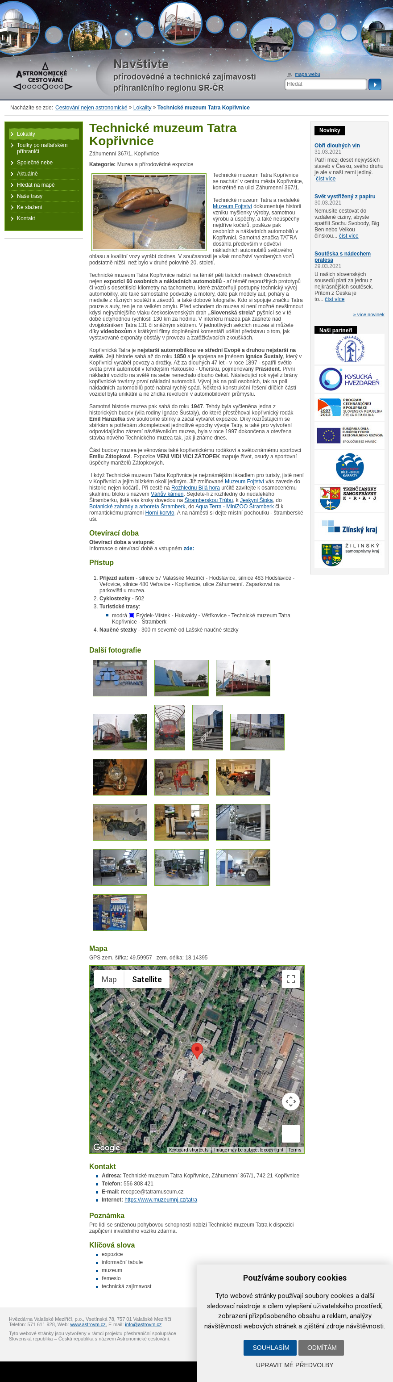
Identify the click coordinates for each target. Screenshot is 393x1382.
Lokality (142, 108)
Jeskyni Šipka (256, 500)
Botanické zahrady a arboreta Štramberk (137, 506)
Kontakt (26, 218)
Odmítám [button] (322, 1347)
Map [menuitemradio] (109, 979)
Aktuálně (27, 174)
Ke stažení (29, 207)
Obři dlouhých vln (337, 145)
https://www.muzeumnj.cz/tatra (160, 1200)
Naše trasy (29, 196)
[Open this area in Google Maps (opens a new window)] (106, 1147)
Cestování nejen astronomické (91, 108)
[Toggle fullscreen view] (291, 979)
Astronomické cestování (42, 76)
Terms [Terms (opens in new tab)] (295, 1149)
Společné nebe (35, 162)
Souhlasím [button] (270, 1347)
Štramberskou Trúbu (208, 500)
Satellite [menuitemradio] (147, 979)
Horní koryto (159, 513)
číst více (325, 179)
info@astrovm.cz (143, 1324)
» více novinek (369, 314)
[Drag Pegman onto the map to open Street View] (291, 1134)
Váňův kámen (167, 494)
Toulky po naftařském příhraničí (42, 148)
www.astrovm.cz (87, 1324)
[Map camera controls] (291, 1101)
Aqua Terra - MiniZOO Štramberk (234, 506)
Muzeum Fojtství (232, 206)
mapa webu (307, 74)
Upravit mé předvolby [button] (295, 1365)
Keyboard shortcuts (189, 1149)
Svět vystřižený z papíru (345, 196)
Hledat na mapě (36, 185)
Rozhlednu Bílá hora (195, 488)
